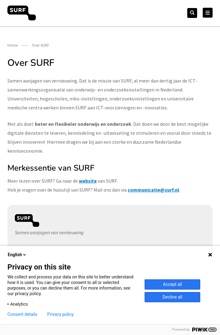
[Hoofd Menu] (208, 13)
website (88, 181)
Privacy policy (60, 314)
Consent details (22, 314)
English (17, 254)
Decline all (172, 297)
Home (12, 45)
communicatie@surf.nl (153, 190)
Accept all (172, 284)
